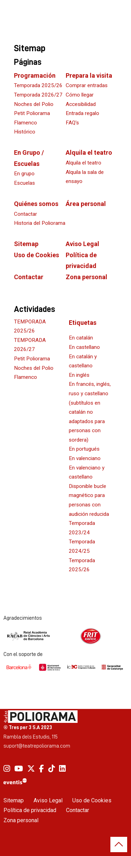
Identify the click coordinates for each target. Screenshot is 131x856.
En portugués (84, 449)
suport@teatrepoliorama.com (36, 746)
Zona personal (86, 277)
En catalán (81, 338)
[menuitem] (6, 769)
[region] (65, 636)
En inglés (79, 375)
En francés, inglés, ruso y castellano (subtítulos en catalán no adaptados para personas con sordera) (90, 412)
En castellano (84, 347)
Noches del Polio (33, 368)
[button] (119, 844)
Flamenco (25, 377)
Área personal (86, 203)
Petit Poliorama (32, 359)
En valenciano (85, 458)
